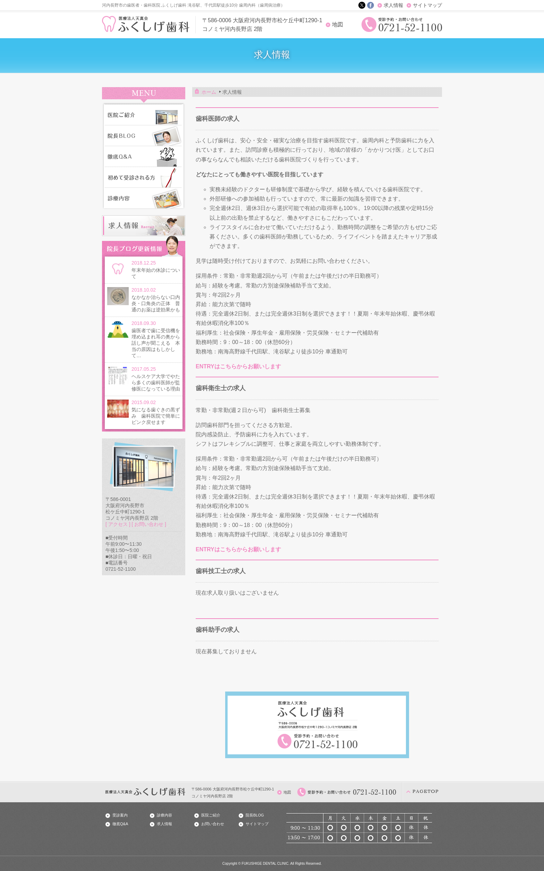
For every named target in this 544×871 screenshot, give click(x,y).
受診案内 (120, 815)
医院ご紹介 (210, 815)
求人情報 (393, 5)
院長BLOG (255, 815)
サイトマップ (427, 5)
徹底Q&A (120, 824)
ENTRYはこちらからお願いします (238, 366)
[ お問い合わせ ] (148, 524)
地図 (337, 24)
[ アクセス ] (117, 524)
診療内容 (164, 815)
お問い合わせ (212, 824)
